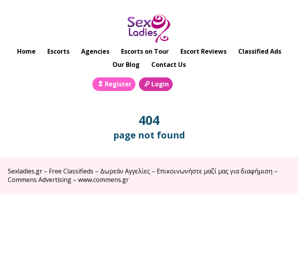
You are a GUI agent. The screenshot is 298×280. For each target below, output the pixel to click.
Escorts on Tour (145, 51)
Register (114, 84)
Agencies (95, 51)
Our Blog (126, 64)
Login (156, 84)
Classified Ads (259, 51)
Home (26, 51)
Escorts (58, 51)
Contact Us (168, 64)
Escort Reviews (203, 51)
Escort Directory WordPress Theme (279, 209)
